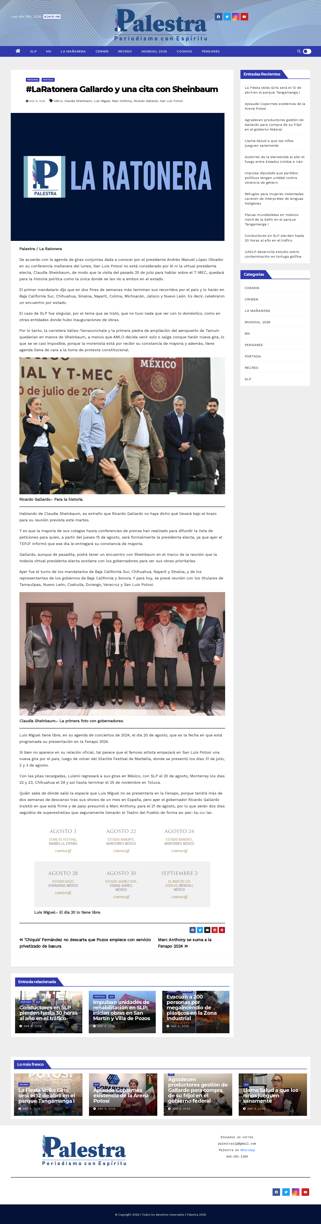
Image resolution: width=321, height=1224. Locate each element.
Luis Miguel (102, 101)
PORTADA (48, 80)
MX (48, 51)
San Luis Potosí (171, 101)
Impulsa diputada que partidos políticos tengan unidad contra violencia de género (271, 178)
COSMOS (184, 51)
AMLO (58, 101)
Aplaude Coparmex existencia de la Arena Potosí (121, 1095)
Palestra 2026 (196, 1214)
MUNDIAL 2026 (154, 51)
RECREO (125, 51)
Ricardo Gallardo (146, 101)
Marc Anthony (122, 101)
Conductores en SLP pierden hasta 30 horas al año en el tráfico (48, 1012)
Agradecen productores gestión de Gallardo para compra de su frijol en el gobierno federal (274, 124)
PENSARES (211, 51)
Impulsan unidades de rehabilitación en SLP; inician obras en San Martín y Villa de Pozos (121, 1010)
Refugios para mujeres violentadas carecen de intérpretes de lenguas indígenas (274, 198)
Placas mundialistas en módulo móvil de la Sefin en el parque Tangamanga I (272, 219)
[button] (299, 51)
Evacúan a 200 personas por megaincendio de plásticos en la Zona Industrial (192, 1007)
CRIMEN (102, 51)
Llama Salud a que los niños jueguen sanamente (270, 1095)
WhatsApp (248, 1150)
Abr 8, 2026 (180, 1026)
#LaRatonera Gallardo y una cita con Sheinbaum (122, 89)
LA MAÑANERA (73, 51)
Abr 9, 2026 (33, 1026)
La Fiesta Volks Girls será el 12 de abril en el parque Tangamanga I (46, 1095)
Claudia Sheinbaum (78, 101)
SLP (33, 51)
